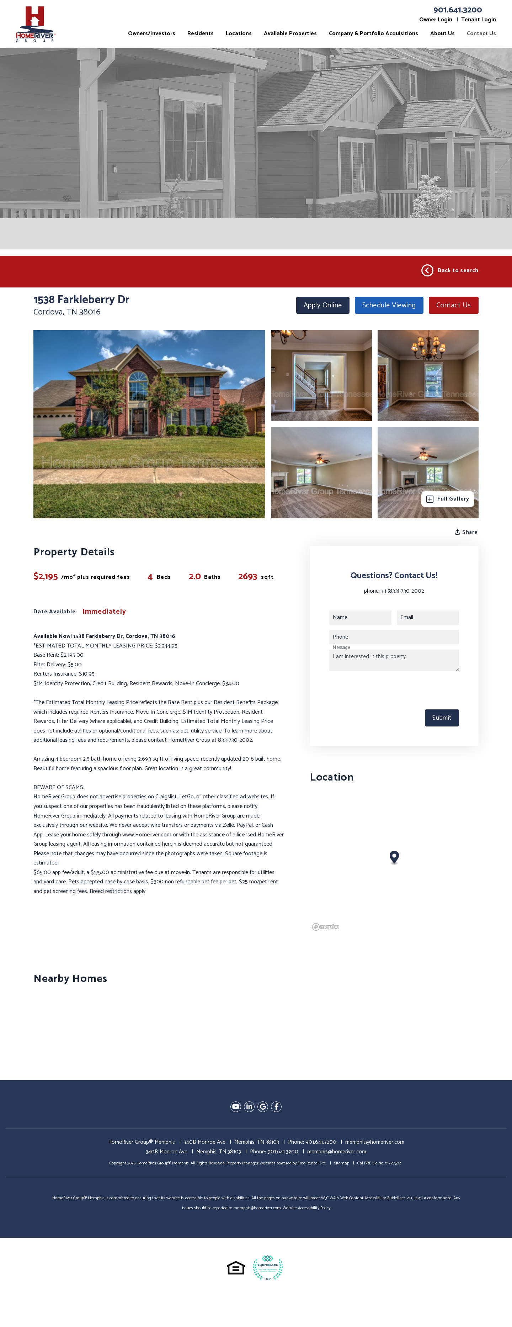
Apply (323, 305)
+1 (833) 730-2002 (402, 591)
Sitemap (341, 1163)
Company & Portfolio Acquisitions (373, 33)
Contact (453, 305)
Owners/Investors (151, 33)
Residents (200, 33)
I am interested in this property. (394, 660)
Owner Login (435, 20)
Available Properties (290, 33)
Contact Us (481, 33)
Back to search (450, 271)
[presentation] (383, 690)
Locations (239, 33)
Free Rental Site (312, 1163)
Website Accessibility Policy (306, 1208)
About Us (442, 33)
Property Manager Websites (251, 1163)
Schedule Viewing (389, 305)
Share (466, 532)
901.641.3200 (457, 10)
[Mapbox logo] (327, 927)
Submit (442, 718)
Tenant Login (478, 20)
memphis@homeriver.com (374, 1142)
